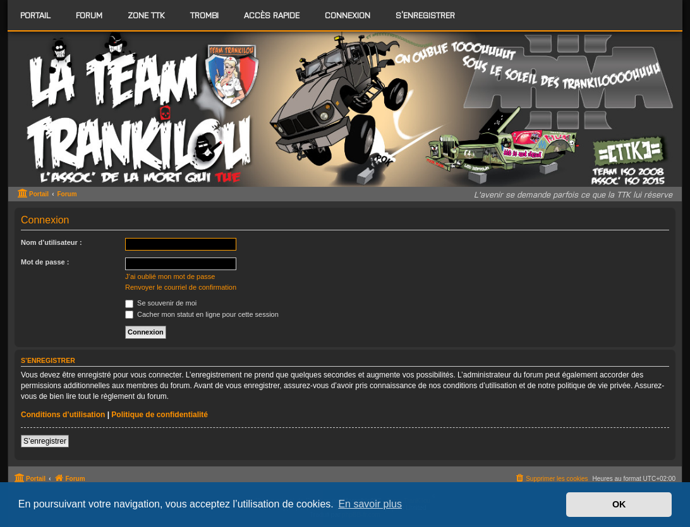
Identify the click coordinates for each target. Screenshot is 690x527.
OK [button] (619, 504)
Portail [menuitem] (35, 14)
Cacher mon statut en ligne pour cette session (202, 314)
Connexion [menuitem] (347, 14)
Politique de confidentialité (159, 414)
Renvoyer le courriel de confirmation (180, 287)
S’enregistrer (44, 441)
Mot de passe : (45, 262)
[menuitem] (89, 15)
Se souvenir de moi (161, 303)
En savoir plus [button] (370, 504)
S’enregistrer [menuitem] (425, 14)
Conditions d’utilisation (63, 414)
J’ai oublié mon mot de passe (170, 276)
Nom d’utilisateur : (51, 242)
